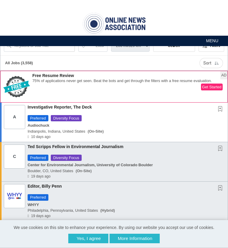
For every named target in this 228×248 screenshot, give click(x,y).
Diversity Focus (66, 118)
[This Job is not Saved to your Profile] (221, 109)
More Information (135, 238)
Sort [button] (211, 63)
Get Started (211, 87)
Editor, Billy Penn (45, 186)
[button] (114, 41)
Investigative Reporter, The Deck (60, 107)
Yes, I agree (89, 238)
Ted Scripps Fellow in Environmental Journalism (76, 146)
